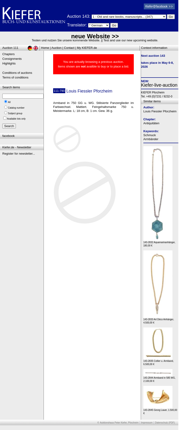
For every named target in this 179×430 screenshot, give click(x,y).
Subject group (15, 113)
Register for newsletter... (18, 153)
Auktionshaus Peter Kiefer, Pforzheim (119, 422)
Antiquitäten (151, 123)
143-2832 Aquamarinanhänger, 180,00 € (159, 243)
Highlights (9, 63)
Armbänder (150, 139)
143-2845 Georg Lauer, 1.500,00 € (160, 410)
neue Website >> (95, 36)
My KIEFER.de (87, 48)
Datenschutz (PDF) (165, 422)
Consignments (12, 58)
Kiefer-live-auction (159, 85)
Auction (57, 48)
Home (45, 48)
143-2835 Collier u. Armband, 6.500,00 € (158, 361)
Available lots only (16, 118)
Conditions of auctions (17, 73)
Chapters (8, 54)
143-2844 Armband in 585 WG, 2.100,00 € (159, 378)
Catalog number (16, 108)
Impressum (146, 422)
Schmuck (149, 135)
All (9, 102)
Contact (69, 48)
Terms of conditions (15, 77)
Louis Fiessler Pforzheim (159, 111)
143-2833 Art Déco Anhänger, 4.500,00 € (158, 320)
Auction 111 (10, 48)
